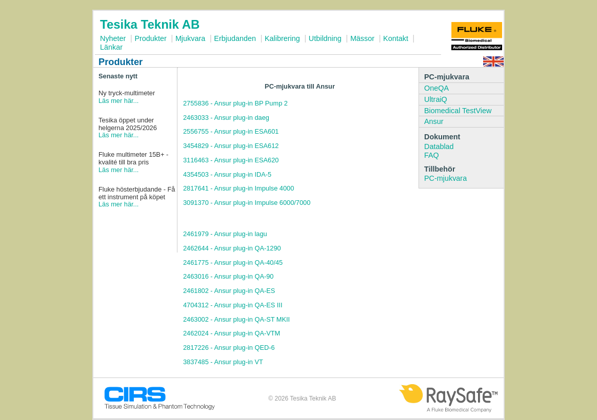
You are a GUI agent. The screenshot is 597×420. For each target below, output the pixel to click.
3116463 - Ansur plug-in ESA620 (230, 160)
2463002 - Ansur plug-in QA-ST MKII (236, 319)
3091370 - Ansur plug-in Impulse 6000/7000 (246, 202)
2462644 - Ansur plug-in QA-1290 (232, 248)
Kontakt (395, 38)
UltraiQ (435, 99)
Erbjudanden (235, 38)
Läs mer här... (118, 100)
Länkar (111, 47)
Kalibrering (282, 38)
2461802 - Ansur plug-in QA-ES (229, 291)
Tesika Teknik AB (150, 24)
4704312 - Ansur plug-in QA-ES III (232, 305)
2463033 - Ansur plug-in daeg (226, 117)
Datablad (439, 146)
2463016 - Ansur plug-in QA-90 (228, 276)
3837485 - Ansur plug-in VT (223, 362)
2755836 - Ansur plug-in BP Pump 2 (235, 103)
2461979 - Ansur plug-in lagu (225, 234)
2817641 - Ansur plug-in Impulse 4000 (238, 188)
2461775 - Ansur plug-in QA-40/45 (233, 262)
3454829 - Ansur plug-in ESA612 (230, 146)
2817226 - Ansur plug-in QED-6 (229, 347)
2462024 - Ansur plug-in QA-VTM (231, 333)
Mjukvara (190, 38)
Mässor (362, 38)
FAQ (431, 155)
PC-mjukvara (445, 178)
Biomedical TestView (457, 111)
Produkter (150, 38)
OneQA (436, 88)
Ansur (434, 121)
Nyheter (113, 38)
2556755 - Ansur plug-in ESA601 (230, 131)
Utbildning (325, 38)
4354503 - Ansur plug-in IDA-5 (227, 174)
